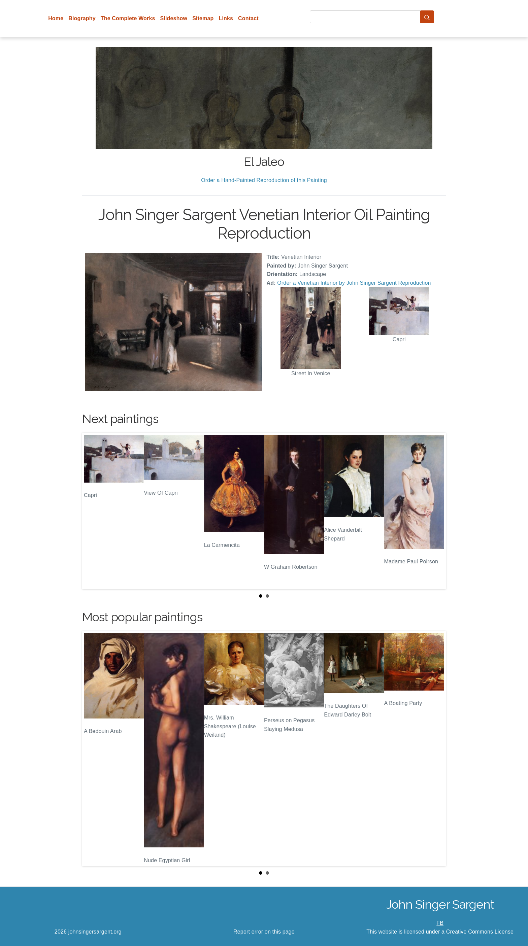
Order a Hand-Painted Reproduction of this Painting (264, 180)
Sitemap (202, 18)
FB (439, 923)
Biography (82, 18)
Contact (248, 18)
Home (55, 18)
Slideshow (174, 18)
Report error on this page (264, 932)
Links (226, 18)
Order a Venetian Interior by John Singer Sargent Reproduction (354, 283)
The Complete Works (128, 18)
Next (435, 511)
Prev (92, 511)
